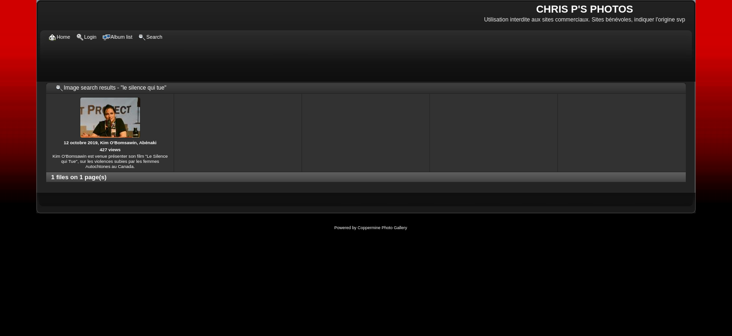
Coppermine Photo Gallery (382, 227)
